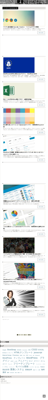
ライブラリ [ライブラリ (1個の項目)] (31, 366)
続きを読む (41, 32)
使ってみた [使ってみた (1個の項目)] (37, 366)
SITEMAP (3, 379)
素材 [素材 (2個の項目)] (8, 372)
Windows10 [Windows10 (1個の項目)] (37, 355)
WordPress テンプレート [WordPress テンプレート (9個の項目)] (14, 358)
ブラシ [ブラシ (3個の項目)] (6, 367)
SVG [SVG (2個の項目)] (27, 355)
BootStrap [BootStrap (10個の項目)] (11, 350)
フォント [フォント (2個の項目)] (10, 364)
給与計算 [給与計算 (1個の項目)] (12, 372)
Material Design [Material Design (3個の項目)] (7, 355)
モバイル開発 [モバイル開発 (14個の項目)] (22, 366)
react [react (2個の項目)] (21, 355)
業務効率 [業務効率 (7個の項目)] (28, 370)
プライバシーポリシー (5, 383)
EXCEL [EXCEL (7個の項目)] (41, 350)
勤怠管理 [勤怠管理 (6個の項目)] (6, 370)
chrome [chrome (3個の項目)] (19, 350)
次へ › (25, 334)
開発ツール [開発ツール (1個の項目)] (20, 372)
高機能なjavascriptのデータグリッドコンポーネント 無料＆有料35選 (22, 201)
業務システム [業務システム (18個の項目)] (17, 369)
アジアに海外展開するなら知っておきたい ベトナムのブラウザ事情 (21, 27)
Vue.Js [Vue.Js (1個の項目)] (30, 355)
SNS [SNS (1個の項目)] (24, 355)
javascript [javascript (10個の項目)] (38, 352)
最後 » (29, 334)
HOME (3, 1)
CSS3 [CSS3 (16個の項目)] (34, 349)
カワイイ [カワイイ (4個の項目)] (37, 361)
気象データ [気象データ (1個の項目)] (35, 369)
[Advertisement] (24, 45)
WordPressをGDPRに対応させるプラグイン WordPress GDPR (20, 74)
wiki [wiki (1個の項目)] (33, 355)
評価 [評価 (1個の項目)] (16, 372)
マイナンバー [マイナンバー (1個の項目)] (12, 366)
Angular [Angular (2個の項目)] (4, 350)
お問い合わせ (4, 381)
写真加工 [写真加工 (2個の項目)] (42, 367)
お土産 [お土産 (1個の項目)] (16, 361)
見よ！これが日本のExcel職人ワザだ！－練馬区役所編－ (17, 99)
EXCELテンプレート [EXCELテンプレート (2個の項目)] (8, 352)
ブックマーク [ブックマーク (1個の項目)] (38, 364)
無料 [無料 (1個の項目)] (39, 369)
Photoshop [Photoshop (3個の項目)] (16, 355)
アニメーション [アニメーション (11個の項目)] (25, 361)
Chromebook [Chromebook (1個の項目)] (24, 349)
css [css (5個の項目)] (29, 350)
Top (44, 396)
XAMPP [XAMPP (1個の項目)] (11, 361)
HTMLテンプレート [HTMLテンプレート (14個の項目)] (23, 352)
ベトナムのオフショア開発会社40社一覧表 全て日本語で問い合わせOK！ (22, 254)
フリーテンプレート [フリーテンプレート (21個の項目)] (24, 363)
